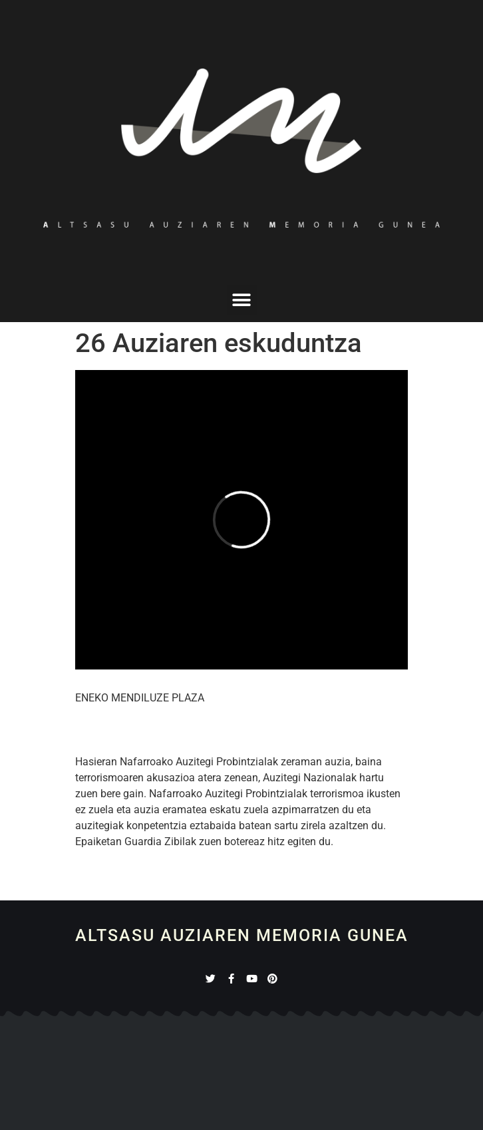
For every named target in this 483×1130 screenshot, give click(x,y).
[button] (242, 300)
